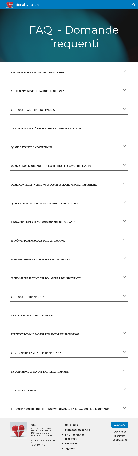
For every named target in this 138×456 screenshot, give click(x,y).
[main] (74, 36)
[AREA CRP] (119, 425)
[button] (134, 5)
